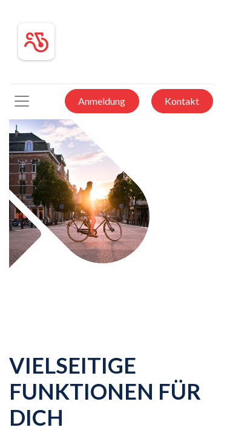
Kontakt (182, 101)
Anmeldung (101, 101)
